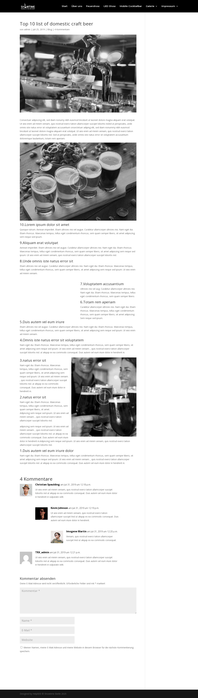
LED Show (110, 6)
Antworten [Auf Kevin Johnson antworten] (125, 511)
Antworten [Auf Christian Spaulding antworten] (125, 488)
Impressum (168, 6)
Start (64, 6)
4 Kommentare (62, 29)
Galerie (150, 6)
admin (27, 29)
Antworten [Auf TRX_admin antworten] (125, 555)
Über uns (76, 6)
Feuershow (93, 6)
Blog (49, 29)
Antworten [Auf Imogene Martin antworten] (125, 534)
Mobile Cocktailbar (131, 6)
